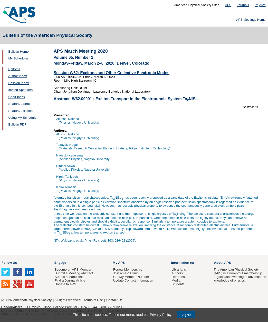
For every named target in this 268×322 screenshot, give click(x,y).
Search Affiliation (20, 111)
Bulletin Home (18, 51)
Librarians (179, 269)
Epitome (14, 69)
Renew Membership (127, 269)
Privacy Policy (160, 315)
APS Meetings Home (251, 19)
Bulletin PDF (17, 124)
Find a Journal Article (70, 280)
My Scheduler (18, 58)
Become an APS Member (73, 269)
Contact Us (114, 300)
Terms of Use (93, 300)
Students (178, 284)
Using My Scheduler (23, 117)
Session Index (18, 83)
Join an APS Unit (125, 273)
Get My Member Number (131, 277)
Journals (243, 5)
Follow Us (9, 262)
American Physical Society (32, 300)
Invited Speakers (20, 90)
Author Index (17, 76)
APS (228, 5)
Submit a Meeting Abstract (74, 273)
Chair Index (16, 97)
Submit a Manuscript (69, 277)
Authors (177, 273)
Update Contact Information (133, 280)
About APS (222, 262)
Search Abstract (19, 104)
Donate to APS (65, 284)
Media (176, 280)
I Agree (186, 315)
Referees (178, 277)
